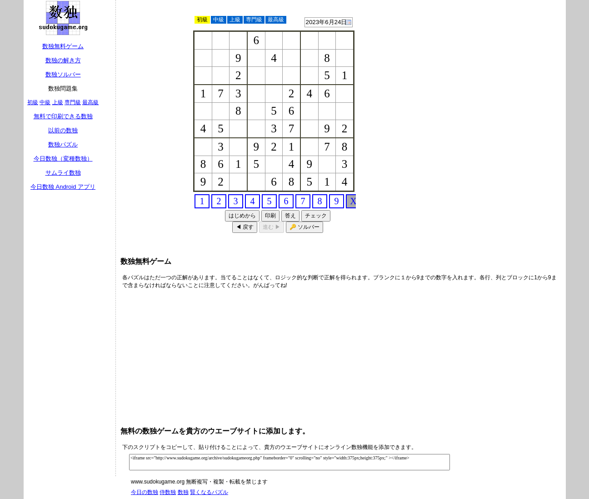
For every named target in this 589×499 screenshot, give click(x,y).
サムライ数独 (63, 172)
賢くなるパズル (209, 492)
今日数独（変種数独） (63, 158)
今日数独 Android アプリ (62, 186)
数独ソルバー (63, 74)
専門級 (73, 102)
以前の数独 (63, 130)
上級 (57, 102)
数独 (183, 492)
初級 (32, 102)
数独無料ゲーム (63, 46)
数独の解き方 (63, 60)
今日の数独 (144, 492)
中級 (45, 102)
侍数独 (168, 492)
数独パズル (63, 144)
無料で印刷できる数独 (63, 116)
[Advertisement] (492, 59)
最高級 (90, 102)
